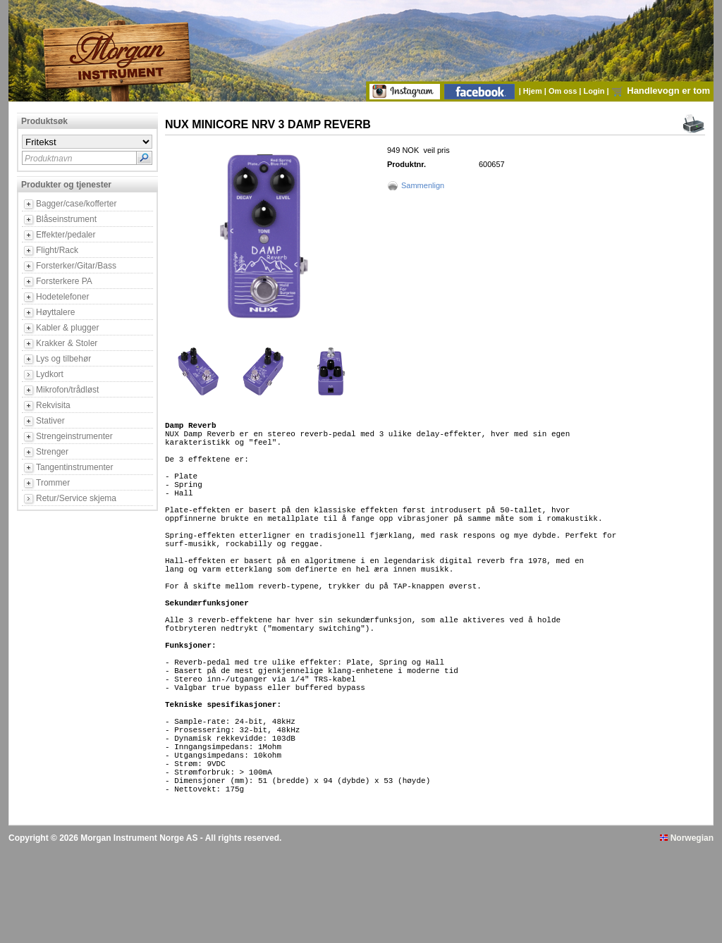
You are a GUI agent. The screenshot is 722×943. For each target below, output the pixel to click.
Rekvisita (53, 405)
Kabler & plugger (67, 328)
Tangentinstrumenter (74, 467)
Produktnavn (48, 159)
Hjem (533, 91)
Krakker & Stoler (66, 343)
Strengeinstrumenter (74, 436)
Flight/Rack (57, 250)
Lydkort (49, 374)
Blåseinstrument (66, 219)
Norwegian (687, 931)
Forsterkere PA (64, 281)
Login (595, 91)
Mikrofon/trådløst (67, 390)
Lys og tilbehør (63, 359)
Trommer (53, 483)
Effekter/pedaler (66, 235)
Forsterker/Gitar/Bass (76, 266)
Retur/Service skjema (76, 498)
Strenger (52, 452)
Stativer (50, 421)
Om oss (564, 91)
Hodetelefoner (62, 297)
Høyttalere (55, 312)
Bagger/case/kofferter (76, 204)
